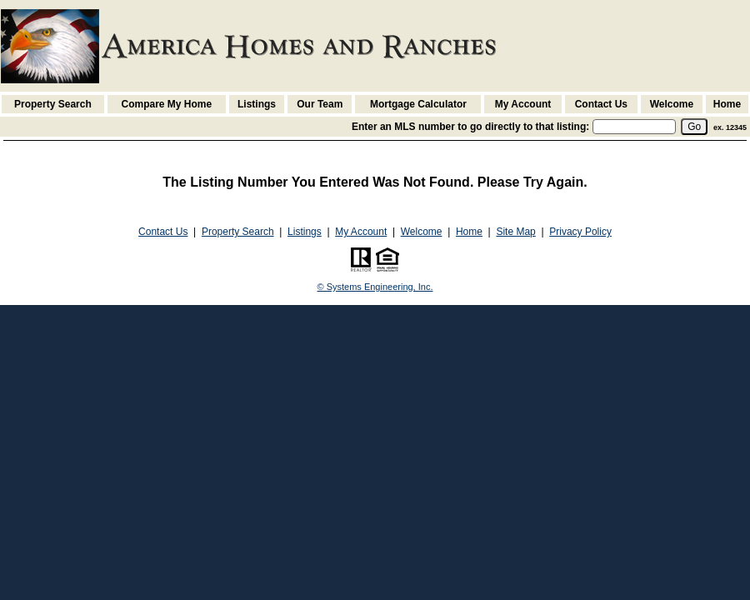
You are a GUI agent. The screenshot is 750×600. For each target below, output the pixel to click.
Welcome (671, 104)
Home (727, 104)
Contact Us (601, 104)
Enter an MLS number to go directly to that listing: (470, 126)
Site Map (515, 232)
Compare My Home (167, 104)
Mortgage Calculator (418, 104)
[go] (694, 126)
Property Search (53, 104)
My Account (523, 104)
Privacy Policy (580, 232)
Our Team (319, 104)
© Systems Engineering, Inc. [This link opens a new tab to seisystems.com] (375, 287)
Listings (257, 104)
